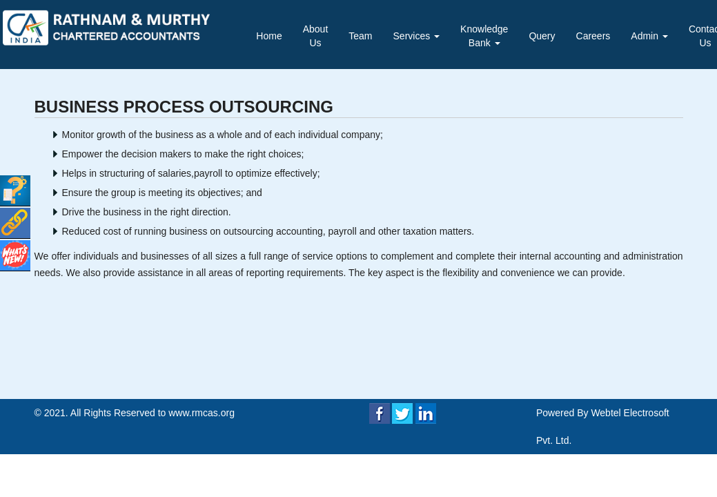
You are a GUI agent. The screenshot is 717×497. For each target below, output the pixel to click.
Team (360, 35)
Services (416, 35)
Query (542, 35)
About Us (315, 35)
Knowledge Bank (484, 35)
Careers (593, 35)
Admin (649, 35)
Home (269, 35)
